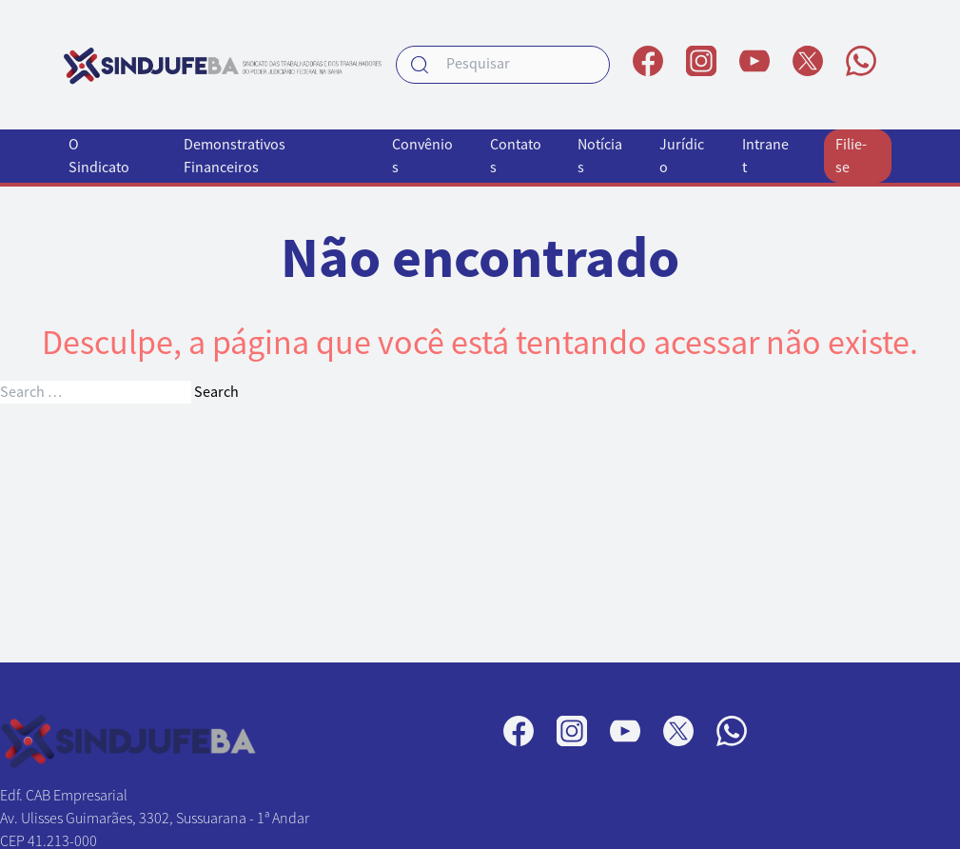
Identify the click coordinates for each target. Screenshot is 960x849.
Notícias (600, 156)
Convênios (422, 156)
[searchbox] (503, 65)
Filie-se (851, 156)
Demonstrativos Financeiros (234, 156)
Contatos (515, 156)
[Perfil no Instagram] (701, 61)
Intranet (765, 156)
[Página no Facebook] (648, 61)
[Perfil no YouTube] (754, 61)
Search (216, 392)
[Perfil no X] (808, 61)
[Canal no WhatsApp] (861, 61)
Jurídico (681, 156)
